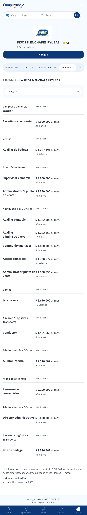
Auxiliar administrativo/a (14, 234)
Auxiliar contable (14, 219)
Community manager (17, 245)
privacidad (50, 502)
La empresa (12, 67)
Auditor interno (13, 361)
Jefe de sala (10, 300)
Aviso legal (37, 502)
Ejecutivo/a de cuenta (17, 121)
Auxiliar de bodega (15, 149)
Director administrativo (19, 417)
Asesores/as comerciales (11, 391)
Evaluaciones (47, 67)
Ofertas (28, 67)
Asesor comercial (14, 259)
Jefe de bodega (13, 450)
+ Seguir (43, 54)
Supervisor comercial (17, 178)
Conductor (10, 332)
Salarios (68, 67)
